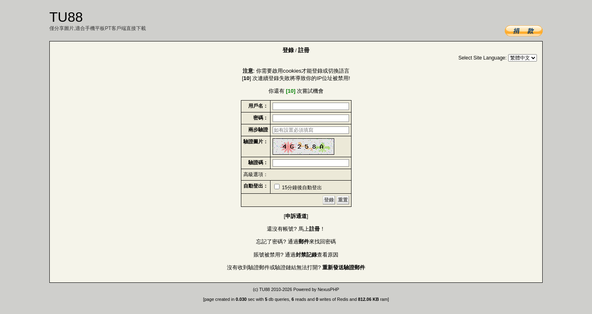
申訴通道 (296, 216)
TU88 (264, 289)
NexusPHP (328, 289)
